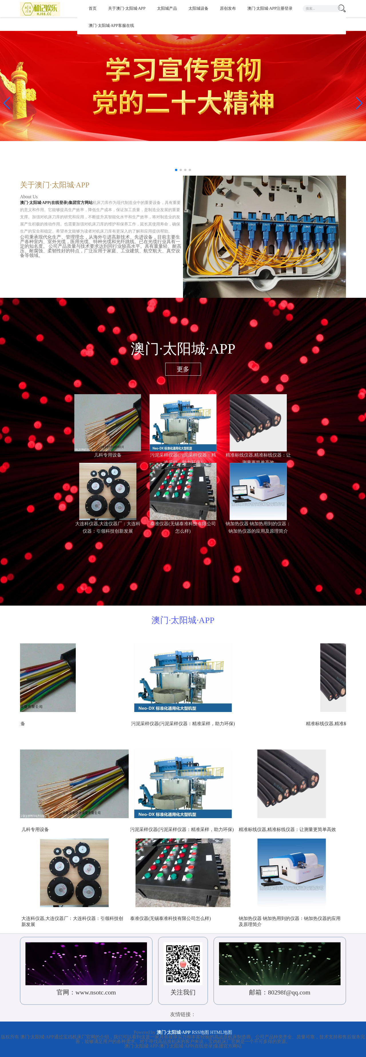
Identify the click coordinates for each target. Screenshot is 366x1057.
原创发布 (228, 8)
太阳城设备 (198, 8)
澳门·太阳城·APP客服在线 (111, 25)
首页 (93, 8)
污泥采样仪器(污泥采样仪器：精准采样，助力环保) (182, 829)
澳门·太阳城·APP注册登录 (270, 8)
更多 (183, 369)
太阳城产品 (167, 8)
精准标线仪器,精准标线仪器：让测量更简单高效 (287, 829)
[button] (359, 103)
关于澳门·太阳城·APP (127, 8)
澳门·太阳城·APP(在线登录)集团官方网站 (60, 204)
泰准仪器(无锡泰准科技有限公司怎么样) (170, 918)
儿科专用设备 (108, 455)
